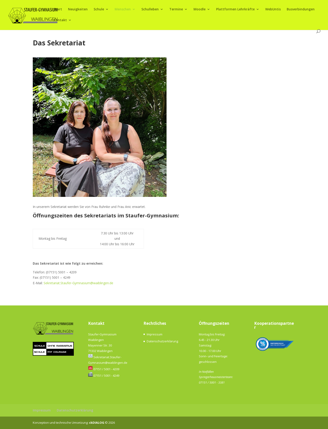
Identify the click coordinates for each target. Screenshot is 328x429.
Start (58, 9)
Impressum (154, 334)
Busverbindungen (301, 9)
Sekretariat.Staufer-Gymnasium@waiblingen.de (78, 283)
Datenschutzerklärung (162, 341)
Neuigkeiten (78, 9)
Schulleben (150, 9)
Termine (176, 9)
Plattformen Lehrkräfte (235, 9)
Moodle (200, 9)
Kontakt (60, 20)
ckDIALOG (97, 422)
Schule (99, 9)
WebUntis (273, 9)
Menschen (123, 9)
